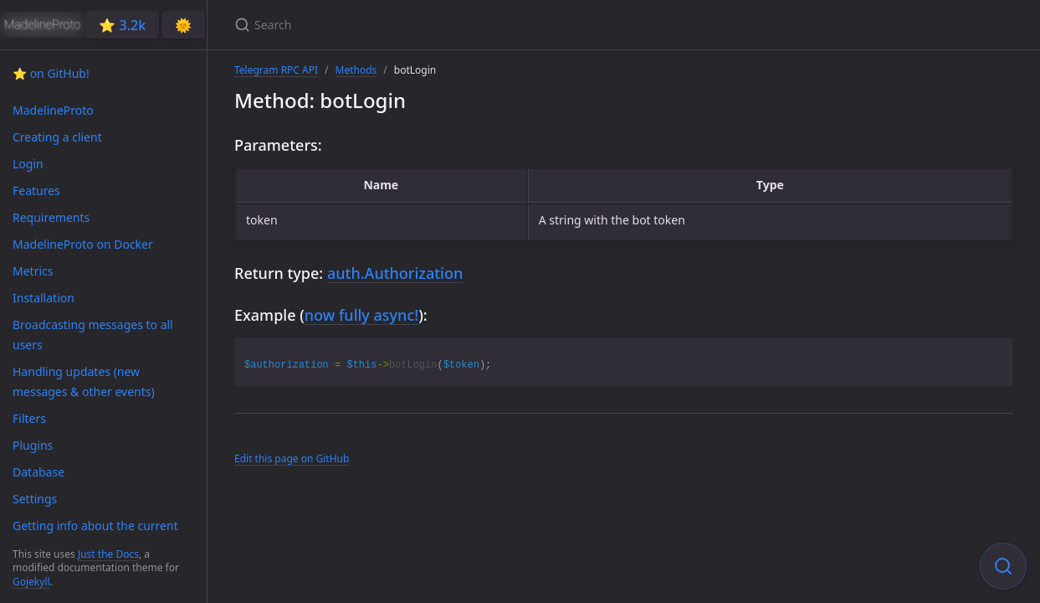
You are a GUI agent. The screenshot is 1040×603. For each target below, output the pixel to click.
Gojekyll (31, 582)
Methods (356, 70)
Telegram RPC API (276, 70)
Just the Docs (108, 554)
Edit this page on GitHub (291, 458)
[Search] (431, 24)
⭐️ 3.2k (122, 25)
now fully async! (361, 315)
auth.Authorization (395, 273)
